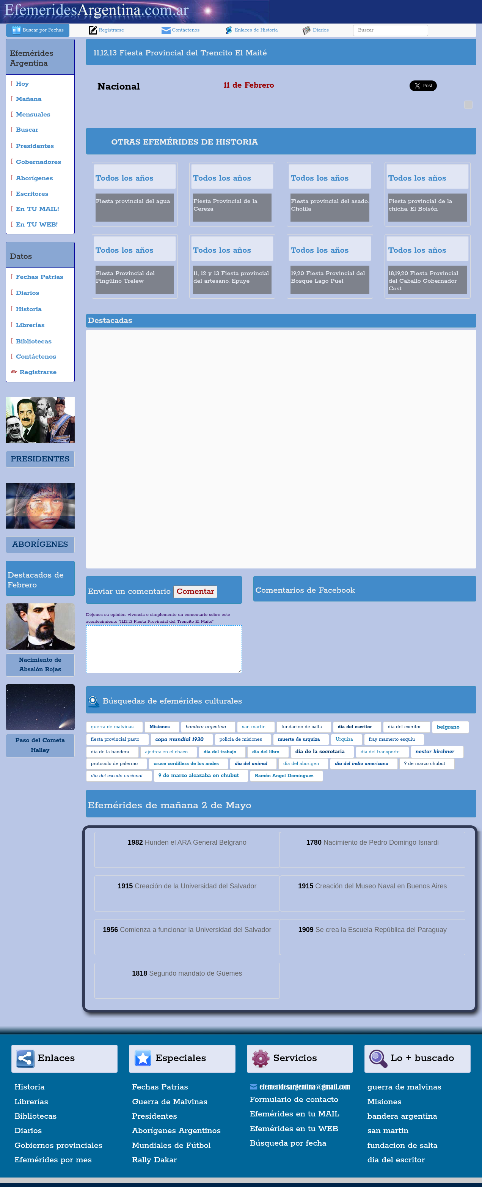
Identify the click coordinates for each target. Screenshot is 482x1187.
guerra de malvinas (404, 1087)
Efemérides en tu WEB (294, 1129)
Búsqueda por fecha (288, 1143)
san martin (388, 1131)
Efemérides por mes (53, 1160)
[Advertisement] (377, 52)
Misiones (384, 1102)
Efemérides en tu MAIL (294, 1114)
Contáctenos (181, 30)
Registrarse (106, 30)
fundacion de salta (402, 1145)
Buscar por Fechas (38, 30)
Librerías (31, 1102)
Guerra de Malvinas (169, 1102)
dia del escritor (396, 1160)
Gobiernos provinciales (58, 1145)
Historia (29, 1087)
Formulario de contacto (294, 1099)
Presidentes (154, 1116)
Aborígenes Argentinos (176, 1131)
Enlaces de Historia (251, 30)
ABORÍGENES (40, 544)
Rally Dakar (154, 1160)
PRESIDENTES (40, 459)
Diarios (315, 30)
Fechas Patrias (160, 1087)
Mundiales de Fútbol (171, 1145)
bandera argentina (402, 1116)
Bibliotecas (35, 1116)
